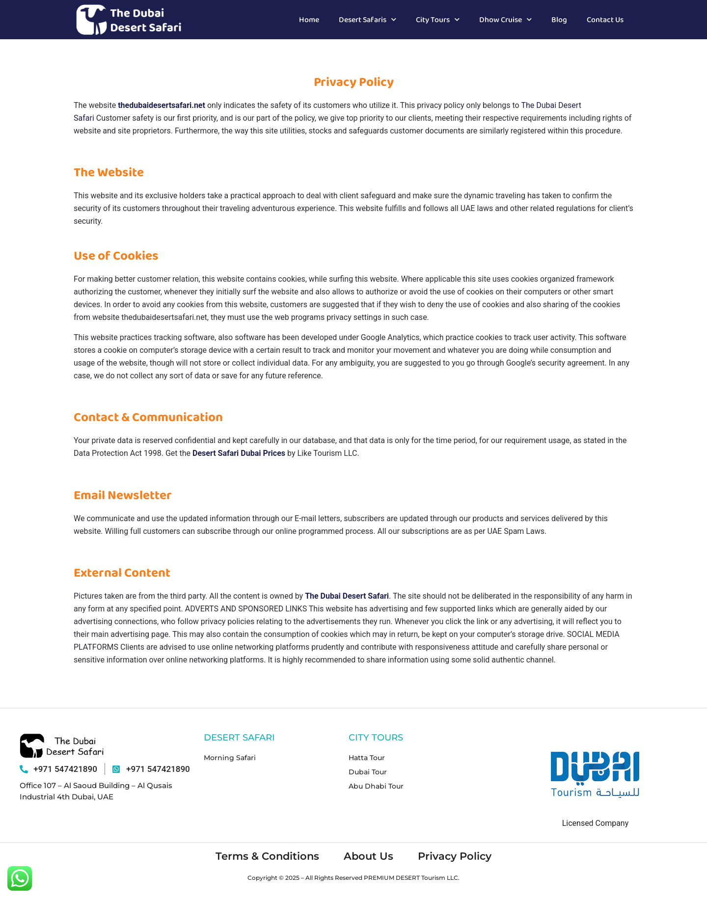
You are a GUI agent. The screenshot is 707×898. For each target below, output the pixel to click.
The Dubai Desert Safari (347, 596)
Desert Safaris (367, 19)
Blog (559, 19)
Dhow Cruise (505, 19)
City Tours (438, 19)
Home (309, 19)
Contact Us (605, 19)
